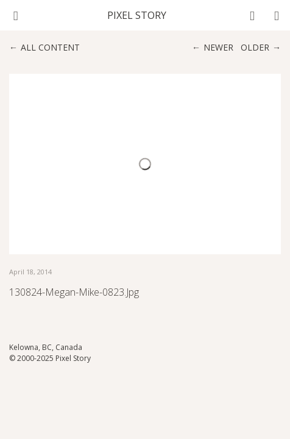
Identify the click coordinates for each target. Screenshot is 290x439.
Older (255, 47)
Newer (218, 47)
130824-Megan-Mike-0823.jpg (74, 292)
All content (50, 47)
